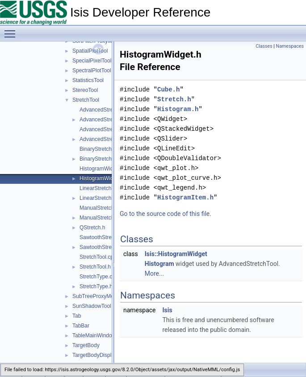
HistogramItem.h (185, 197)
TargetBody (86, 345)
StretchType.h (96, 286)
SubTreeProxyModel (96, 296)
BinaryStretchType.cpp (107, 149)
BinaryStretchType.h (104, 159)
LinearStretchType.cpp (106, 188)
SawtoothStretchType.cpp (110, 237)
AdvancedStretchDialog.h (110, 139)
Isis (167, 310)
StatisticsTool (88, 80)
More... (154, 273)
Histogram (159, 263)
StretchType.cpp (99, 276)
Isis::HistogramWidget (176, 253)
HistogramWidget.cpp (105, 169)
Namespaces (290, 46)
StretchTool (85, 100)
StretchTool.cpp (98, 257)
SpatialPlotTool (90, 51)
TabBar (80, 326)
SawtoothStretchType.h (107, 247)
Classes (264, 46)
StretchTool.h (95, 267)
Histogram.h (177, 109)
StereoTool (85, 90)
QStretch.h (92, 227)
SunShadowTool (91, 306)
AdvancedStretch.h (102, 119)
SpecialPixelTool (91, 61)
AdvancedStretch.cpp (105, 110)
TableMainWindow (94, 335)
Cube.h (168, 89)
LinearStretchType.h (103, 198)
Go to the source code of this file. (165, 213)
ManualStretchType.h (105, 218)
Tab (76, 316)
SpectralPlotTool (91, 70)
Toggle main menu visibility (12, 29)
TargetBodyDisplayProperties (107, 355)
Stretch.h (174, 99)
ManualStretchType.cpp (108, 208)
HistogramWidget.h (102, 178)
